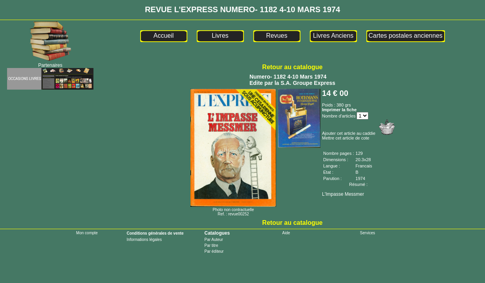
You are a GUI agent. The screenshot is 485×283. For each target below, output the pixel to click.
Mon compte (87, 233)
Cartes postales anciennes (405, 35)
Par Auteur (213, 239)
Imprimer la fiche (339, 109)
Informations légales (144, 239)
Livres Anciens (333, 35)
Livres (220, 35)
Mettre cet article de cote (345, 138)
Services (367, 233)
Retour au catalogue (292, 67)
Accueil (164, 35)
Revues (276, 35)
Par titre (211, 245)
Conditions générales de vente (154, 233)
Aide (286, 233)
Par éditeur (213, 251)
